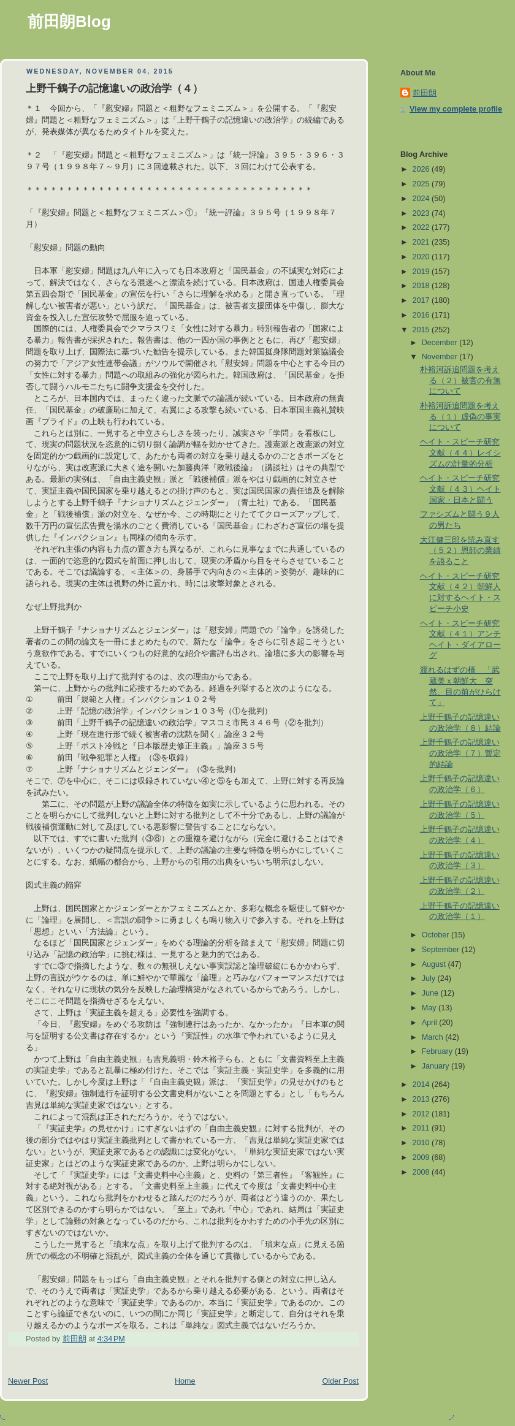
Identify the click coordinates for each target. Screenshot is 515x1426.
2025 (422, 184)
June (431, 993)
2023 (422, 213)
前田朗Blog (69, 21)
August (435, 964)
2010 (422, 1142)
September (442, 949)
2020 (422, 257)
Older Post (340, 1381)
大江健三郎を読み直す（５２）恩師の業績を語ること (460, 551)
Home (185, 1381)
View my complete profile (456, 109)
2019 (422, 271)
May (430, 1008)
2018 (422, 285)
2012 (422, 1114)
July (430, 978)
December (441, 342)
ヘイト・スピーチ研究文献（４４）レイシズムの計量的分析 (460, 453)
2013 (422, 1099)
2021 (422, 242)
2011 (422, 1128)
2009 (422, 1157)
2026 (422, 169)
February (438, 1051)
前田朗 (425, 93)
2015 (422, 330)
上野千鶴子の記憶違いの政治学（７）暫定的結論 (460, 753)
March (434, 1037)
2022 (422, 227)
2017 (422, 300)
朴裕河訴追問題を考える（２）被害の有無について (460, 380)
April (431, 1022)
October (436, 935)
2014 (422, 1084)
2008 (422, 1172)
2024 (422, 198)
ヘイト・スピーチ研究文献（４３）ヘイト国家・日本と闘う (460, 489)
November (441, 357)
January (436, 1066)
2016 (422, 315)
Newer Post (28, 1381)
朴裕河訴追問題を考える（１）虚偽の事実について (460, 417)
